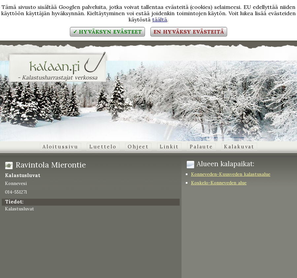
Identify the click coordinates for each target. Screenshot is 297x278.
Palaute (201, 147)
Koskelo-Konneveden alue (219, 183)
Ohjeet (138, 147)
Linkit (169, 147)
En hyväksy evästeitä (188, 31)
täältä (159, 19)
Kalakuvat (239, 147)
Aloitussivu (61, 147)
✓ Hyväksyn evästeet (107, 31)
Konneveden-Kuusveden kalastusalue (231, 174)
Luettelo (103, 147)
